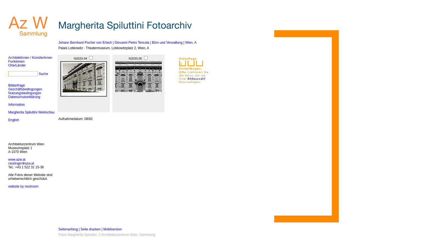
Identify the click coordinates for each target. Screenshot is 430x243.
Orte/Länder (17, 65)
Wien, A (190, 42)
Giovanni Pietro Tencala (132, 42)
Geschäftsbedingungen (25, 89)
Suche (43, 74)
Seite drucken (91, 229)
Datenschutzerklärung (24, 97)
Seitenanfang (68, 229)
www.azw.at (17, 159)
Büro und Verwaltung (167, 42)
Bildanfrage (16, 85)
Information (16, 105)
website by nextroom (23, 186)
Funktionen (16, 61)
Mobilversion (112, 229)
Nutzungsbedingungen (24, 93)
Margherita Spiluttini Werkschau (31, 112)
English (13, 120)
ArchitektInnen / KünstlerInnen (30, 58)
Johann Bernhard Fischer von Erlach (85, 42)
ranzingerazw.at (21, 163)
